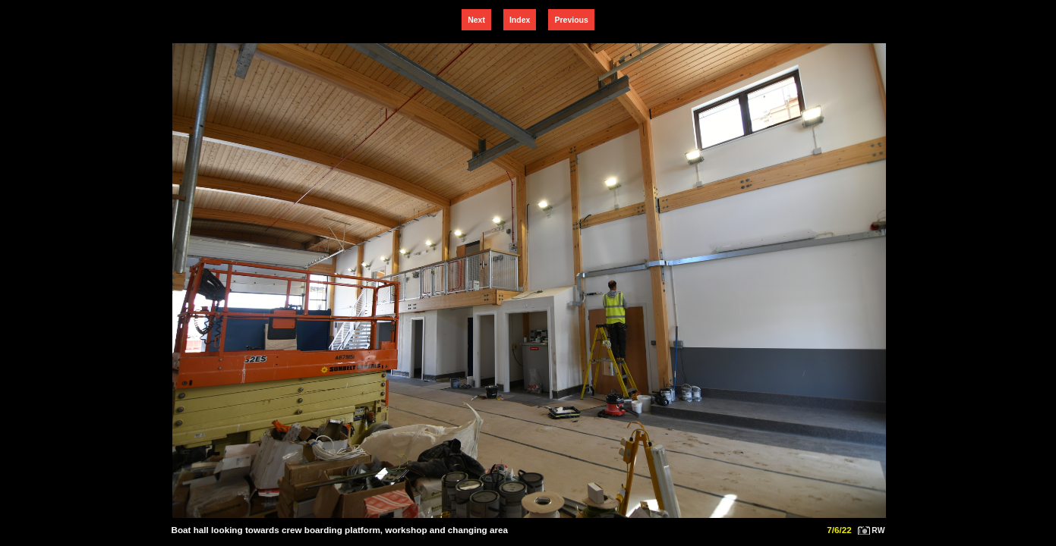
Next (476, 19)
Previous (571, 19)
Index (519, 19)
